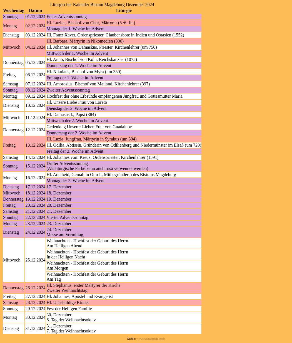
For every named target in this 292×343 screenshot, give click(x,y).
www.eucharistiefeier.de (150, 338)
